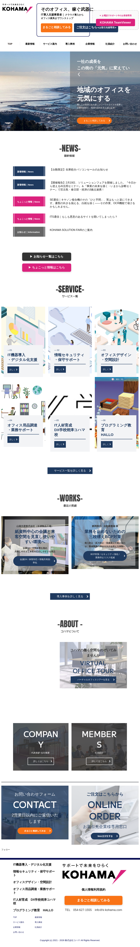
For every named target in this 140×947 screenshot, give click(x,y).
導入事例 (70, 44)
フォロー (5, 849)
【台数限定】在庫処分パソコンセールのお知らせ (79, 169)
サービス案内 (50, 44)
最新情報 (30, 44)
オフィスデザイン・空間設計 (32, 882)
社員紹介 (110, 44)
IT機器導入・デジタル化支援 (32, 864)
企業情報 (90, 44)
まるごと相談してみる (57, 27)
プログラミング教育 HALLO (33, 910)
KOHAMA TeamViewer (115, 22)
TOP (10, 44)
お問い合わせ (130, 44)
